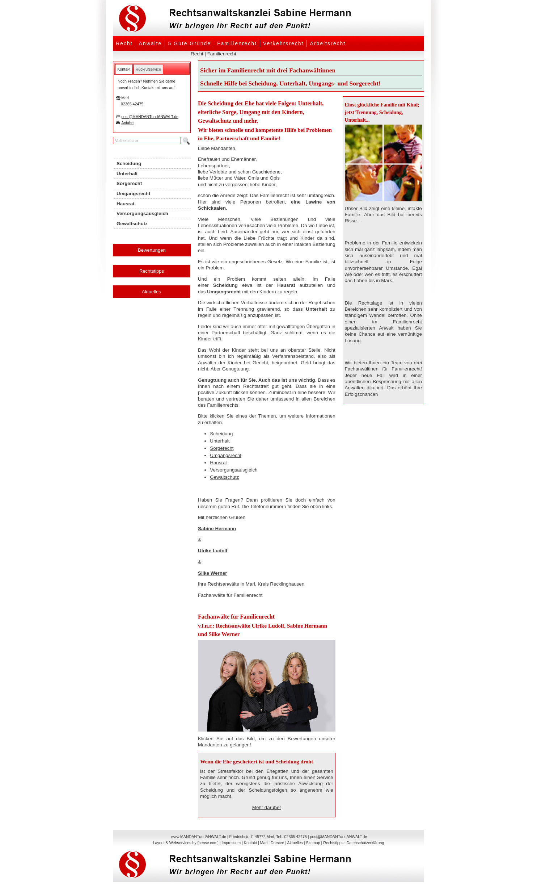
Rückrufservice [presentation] (148, 69)
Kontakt (250, 843)
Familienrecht (237, 43)
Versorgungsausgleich (233, 470)
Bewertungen (152, 250)
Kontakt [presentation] (123, 69)
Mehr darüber (266, 807)
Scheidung (221, 433)
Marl (264, 843)
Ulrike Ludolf (212, 550)
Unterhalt (219, 441)
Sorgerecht (221, 448)
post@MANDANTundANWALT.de (149, 116)
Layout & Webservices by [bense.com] (186, 843)
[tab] (123, 69)
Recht (124, 43)
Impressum (231, 843)
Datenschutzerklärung (365, 843)
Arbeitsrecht (328, 43)
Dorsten (277, 843)
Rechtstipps (151, 271)
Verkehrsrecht (283, 43)
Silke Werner (212, 573)
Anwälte (150, 43)
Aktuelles (151, 291)
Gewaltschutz (224, 477)
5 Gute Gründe (189, 43)
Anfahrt (127, 123)
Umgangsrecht (225, 455)
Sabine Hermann (217, 528)
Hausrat (218, 462)
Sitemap (313, 843)
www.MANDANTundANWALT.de (198, 836)
